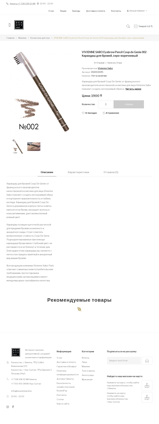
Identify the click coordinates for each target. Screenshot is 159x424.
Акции (63, 11)
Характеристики (78, 172)
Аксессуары (88, 375)
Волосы (85, 357)
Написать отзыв (114, 63)
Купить (129, 104)
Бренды (76, 11)
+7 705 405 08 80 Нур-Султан (26, 383)
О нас (51, 11)
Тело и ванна (88, 371)
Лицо (84, 362)
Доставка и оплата (95, 11)
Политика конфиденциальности (67, 373)
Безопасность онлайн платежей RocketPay (66, 387)
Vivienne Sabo (105, 68)
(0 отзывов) (99, 63)
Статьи (60, 399)
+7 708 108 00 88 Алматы (24, 379)
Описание (47, 172)
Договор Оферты (65, 379)
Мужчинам (87, 379)
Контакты (116, 11)
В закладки (91, 113)
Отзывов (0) (111, 172)
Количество (88, 104)
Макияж (86, 366)
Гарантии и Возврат (67, 366)
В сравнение (112, 113)
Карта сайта (63, 403)
